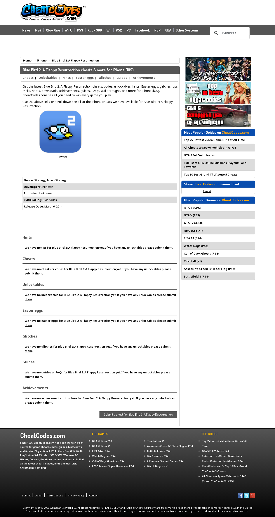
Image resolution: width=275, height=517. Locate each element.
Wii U (68, 30)
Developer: (32, 187)
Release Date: (34, 206)
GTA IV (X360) (193, 223)
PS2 (119, 30)
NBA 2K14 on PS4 (102, 441)
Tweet (62, 157)
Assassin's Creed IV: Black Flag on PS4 (170, 446)
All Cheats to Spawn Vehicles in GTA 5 (210, 147)
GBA (168, 30)
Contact (93, 495)
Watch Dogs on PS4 (103, 456)
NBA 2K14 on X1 (101, 446)
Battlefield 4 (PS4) (196, 276)
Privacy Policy (76, 495)
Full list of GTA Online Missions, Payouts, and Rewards (215, 165)
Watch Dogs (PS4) (196, 246)
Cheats (28, 78)
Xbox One (53, 30)
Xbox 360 (95, 30)
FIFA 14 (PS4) (193, 238)
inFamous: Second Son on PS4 (165, 461)
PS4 (38, 30)
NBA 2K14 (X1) (193, 230)
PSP (157, 30)
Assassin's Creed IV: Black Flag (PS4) (209, 269)
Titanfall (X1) (193, 261)
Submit (26, 495)
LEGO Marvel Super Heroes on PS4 (113, 466)
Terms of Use (55, 495)
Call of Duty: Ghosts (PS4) (201, 253)
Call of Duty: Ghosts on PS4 (108, 461)
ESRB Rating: (33, 200)
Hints (67, 78)
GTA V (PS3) (192, 215)
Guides (122, 78)
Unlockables (48, 78)
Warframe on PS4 (157, 456)
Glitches (105, 78)
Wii (108, 30)
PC (129, 30)
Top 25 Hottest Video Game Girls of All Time (214, 140)
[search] (229, 33)
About (38, 495)
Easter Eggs (85, 78)
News (26, 30)
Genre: (29, 180)
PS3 (80, 30)
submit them (163, 248)
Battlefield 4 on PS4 (158, 451)
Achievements (144, 78)
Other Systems (187, 30)
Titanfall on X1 (155, 441)
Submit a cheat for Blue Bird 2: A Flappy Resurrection (138, 414)
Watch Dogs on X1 (158, 466)
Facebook (142, 30)
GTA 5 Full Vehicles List (200, 155)
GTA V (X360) (192, 207)
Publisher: (31, 193)
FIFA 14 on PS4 (100, 451)
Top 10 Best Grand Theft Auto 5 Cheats (210, 174)
